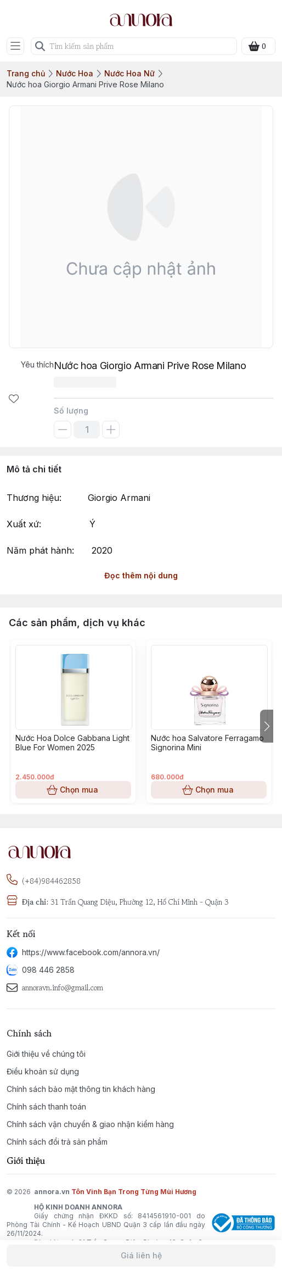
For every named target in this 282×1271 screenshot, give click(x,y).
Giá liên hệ (141, 1256)
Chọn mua (73, 790)
